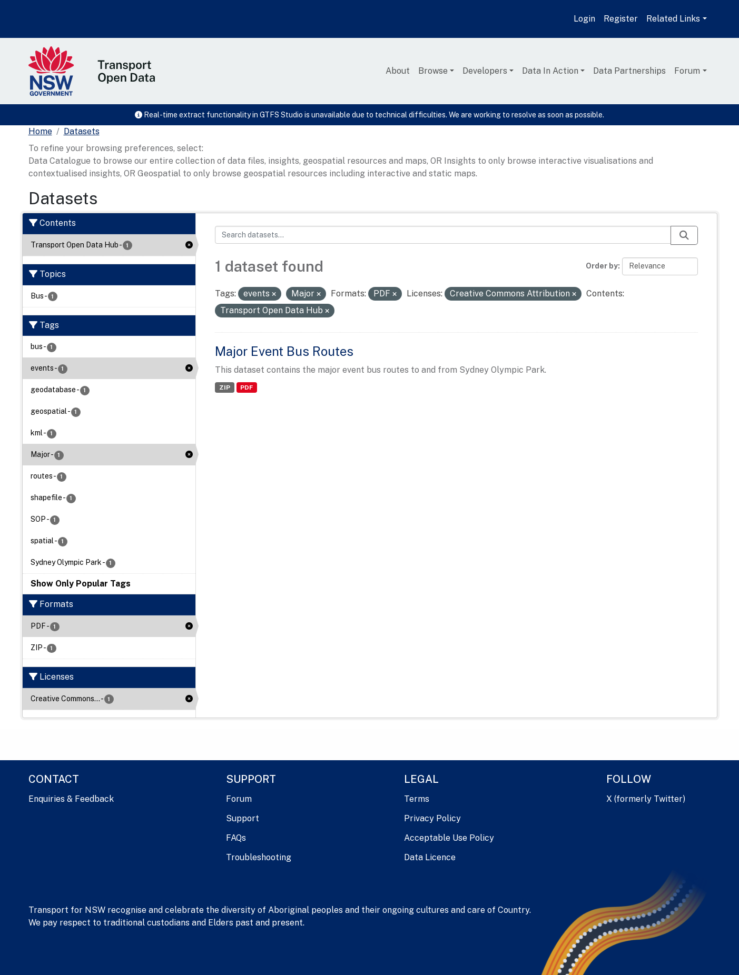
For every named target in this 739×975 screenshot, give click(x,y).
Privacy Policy (432, 818)
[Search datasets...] (443, 235)
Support (242, 818)
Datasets (82, 131)
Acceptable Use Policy (449, 838)
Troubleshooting (258, 857)
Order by (602, 266)
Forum (687, 71)
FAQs (236, 838)
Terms (416, 799)
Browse (433, 71)
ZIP (224, 387)
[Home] (40, 131)
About (398, 71)
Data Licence (430, 857)
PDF (246, 387)
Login (584, 19)
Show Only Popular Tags (81, 584)
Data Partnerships (629, 71)
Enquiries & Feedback (71, 799)
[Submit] (684, 235)
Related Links (673, 19)
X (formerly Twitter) (645, 799)
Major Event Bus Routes (284, 351)
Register (621, 19)
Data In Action (550, 71)
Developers (484, 71)
